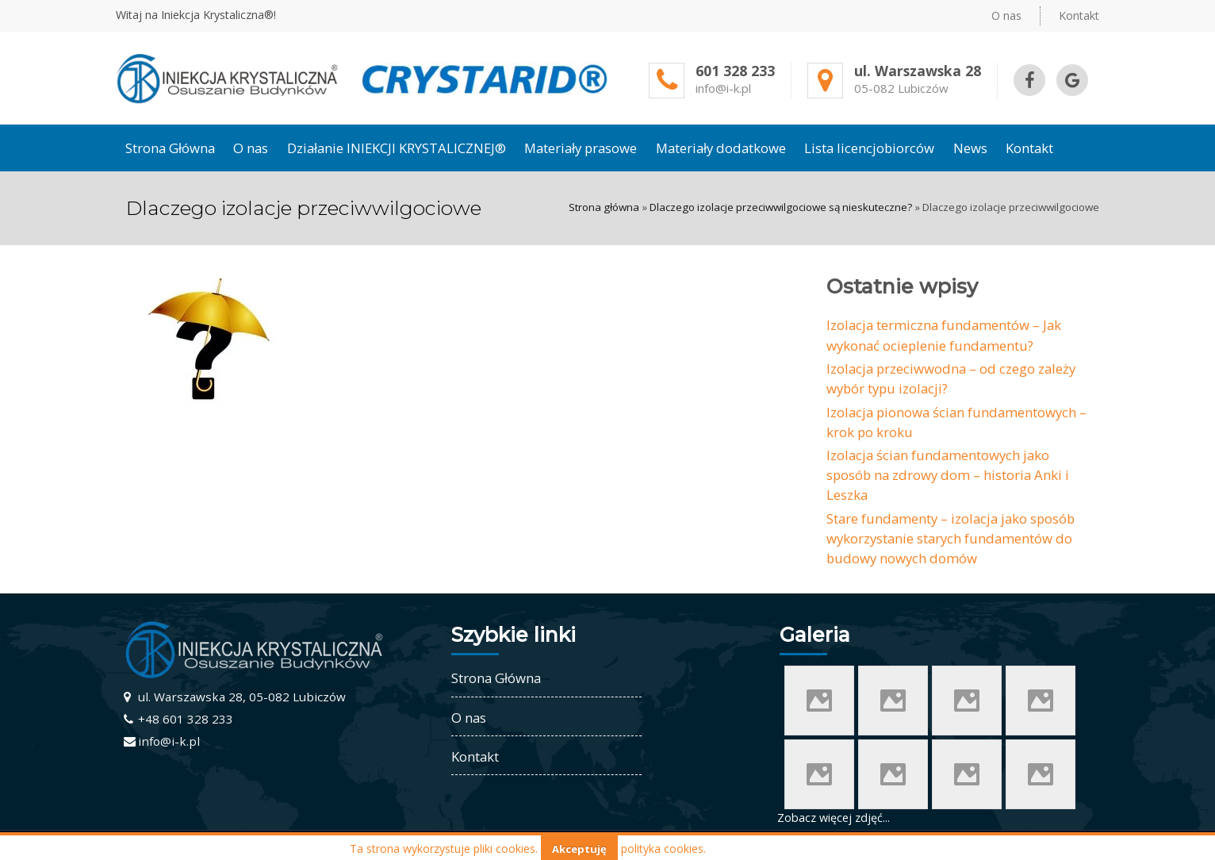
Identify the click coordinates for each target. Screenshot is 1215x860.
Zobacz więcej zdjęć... (833, 817)
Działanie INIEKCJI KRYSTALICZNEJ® (396, 148)
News (970, 148)
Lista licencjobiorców (869, 148)
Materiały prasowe (580, 148)
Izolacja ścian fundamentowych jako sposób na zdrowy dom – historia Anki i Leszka (947, 475)
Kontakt (1079, 15)
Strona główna (604, 207)
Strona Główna (170, 148)
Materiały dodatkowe (721, 148)
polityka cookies (662, 848)
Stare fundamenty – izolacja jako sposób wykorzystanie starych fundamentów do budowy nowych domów (950, 538)
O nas (1006, 15)
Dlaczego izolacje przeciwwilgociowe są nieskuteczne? (781, 207)
